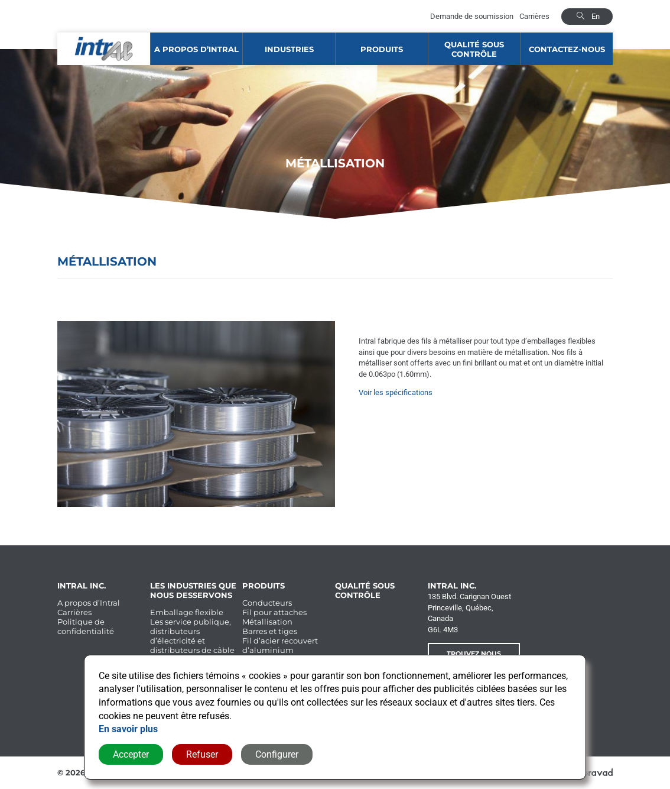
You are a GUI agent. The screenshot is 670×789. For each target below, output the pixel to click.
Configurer (276, 754)
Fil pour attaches (274, 612)
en (595, 16)
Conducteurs (267, 602)
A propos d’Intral (196, 49)
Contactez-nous (567, 49)
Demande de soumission (471, 16)
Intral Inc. (81, 585)
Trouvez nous (474, 653)
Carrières (534, 16)
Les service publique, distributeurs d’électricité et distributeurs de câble (192, 636)
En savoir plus (128, 729)
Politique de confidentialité (85, 626)
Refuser (202, 754)
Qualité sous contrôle (474, 49)
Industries (289, 49)
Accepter (131, 754)
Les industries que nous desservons (193, 590)
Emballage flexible (186, 612)
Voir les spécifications (395, 392)
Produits (381, 49)
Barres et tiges (269, 631)
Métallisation (267, 621)
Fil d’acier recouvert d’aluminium (280, 645)
